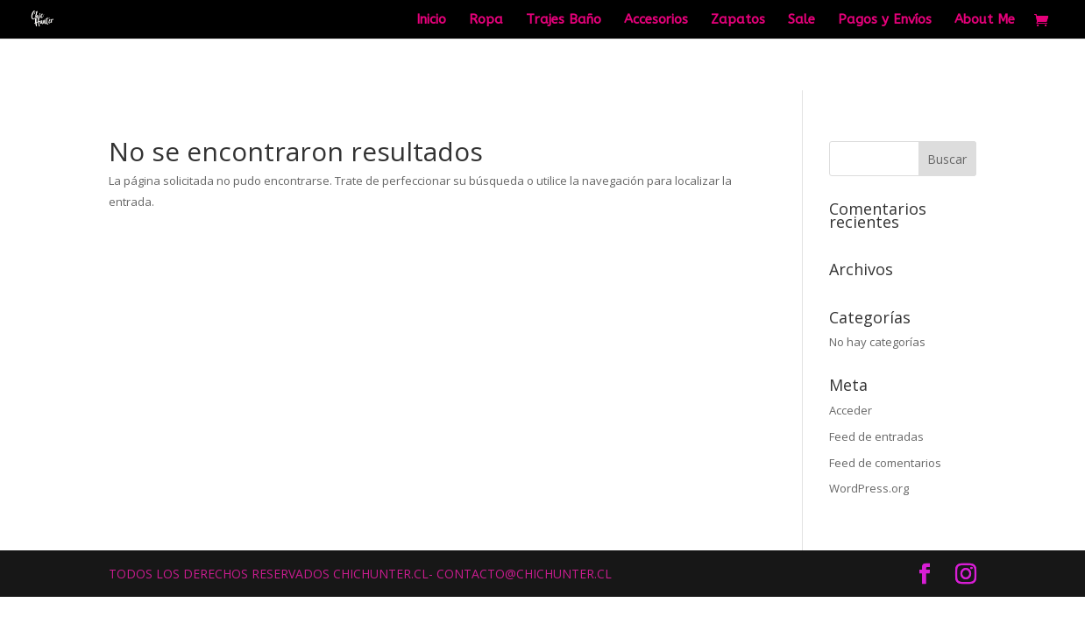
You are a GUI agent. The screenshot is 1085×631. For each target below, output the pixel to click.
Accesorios (656, 20)
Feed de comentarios (885, 463)
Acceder (850, 410)
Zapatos (738, 20)
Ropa (486, 20)
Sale (801, 20)
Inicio (431, 20)
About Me (984, 20)
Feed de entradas (876, 436)
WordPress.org (869, 488)
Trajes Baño (563, 20)
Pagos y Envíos (885, 20)
